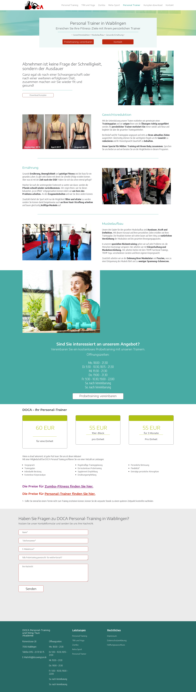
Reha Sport (77, 649)
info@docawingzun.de (37, 657)
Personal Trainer (131, 5)
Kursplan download (153, 5)
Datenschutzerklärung (116, 640)
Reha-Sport (114, 5)
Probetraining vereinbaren (78, 41)
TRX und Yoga (88, 5)
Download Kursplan (38, 95)
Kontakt (170, 5)
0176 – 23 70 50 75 (36, 651)
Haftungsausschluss (116, 645)
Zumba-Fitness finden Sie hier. (69, 486)
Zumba (101, 5)
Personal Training (69, 5)
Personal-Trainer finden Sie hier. (70, 493)
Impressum (112, 636)
